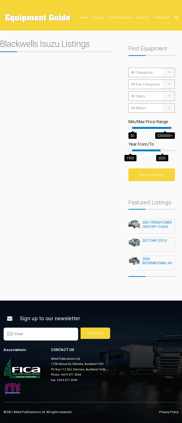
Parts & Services (120, 17)
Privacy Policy (168, 412)
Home (83, 17)
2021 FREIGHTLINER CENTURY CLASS (157, 226)
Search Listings (151, 175)
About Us (143, 17)
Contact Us (161, 17)
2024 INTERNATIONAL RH (157, 263)
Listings (98, 17)
